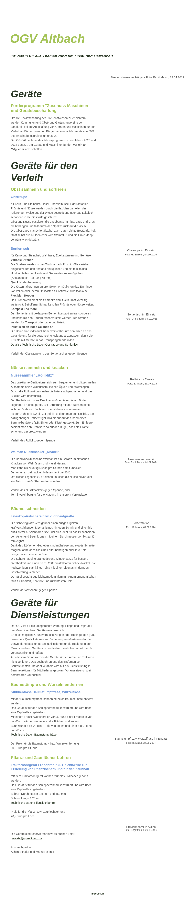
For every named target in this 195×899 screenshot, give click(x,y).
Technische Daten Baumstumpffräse (34, 734)
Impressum (98, 893)
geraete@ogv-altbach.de (26, 838)
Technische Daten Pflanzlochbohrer (33, 802)
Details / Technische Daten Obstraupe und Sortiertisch (45, 344)
